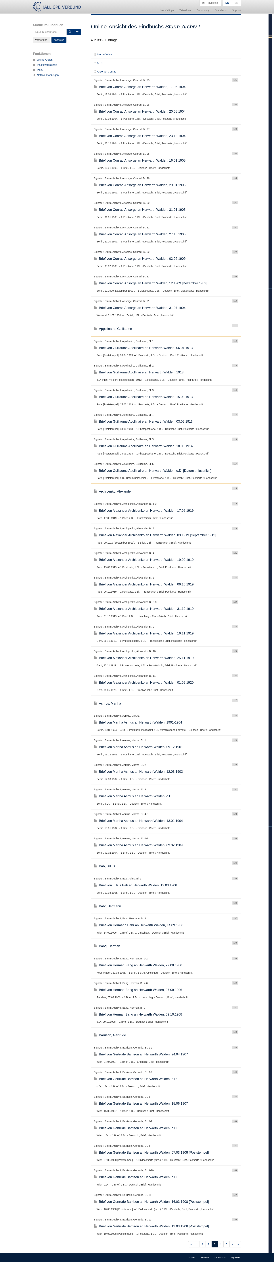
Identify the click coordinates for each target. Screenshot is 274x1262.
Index (38, 69)
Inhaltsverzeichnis (45, 64)
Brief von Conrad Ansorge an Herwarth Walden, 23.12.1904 (140, 136)
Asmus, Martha (107, 703)
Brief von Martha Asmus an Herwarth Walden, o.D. (133, 796)
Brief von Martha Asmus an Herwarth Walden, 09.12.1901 (138, 747)
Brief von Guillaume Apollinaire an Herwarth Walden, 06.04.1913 (143, 348)
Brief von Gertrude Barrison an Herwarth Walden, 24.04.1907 (141, 1054)
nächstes (59, 39)
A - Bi (98, 63)
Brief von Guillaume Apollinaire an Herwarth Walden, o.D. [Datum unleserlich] (152, 471)
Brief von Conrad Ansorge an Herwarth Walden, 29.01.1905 (140, 185)
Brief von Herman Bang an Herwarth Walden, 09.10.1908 (138, 1014)
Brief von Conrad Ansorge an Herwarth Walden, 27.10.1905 (140, 234)
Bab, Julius (104, 866)
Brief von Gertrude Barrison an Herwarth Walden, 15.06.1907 (141, 1103)
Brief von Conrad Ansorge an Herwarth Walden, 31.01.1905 (140, 209)
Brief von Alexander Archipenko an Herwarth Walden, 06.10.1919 (144, 584)
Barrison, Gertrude (110, 1035)
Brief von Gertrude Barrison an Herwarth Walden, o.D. (136, 1079)
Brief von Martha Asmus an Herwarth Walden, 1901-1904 (138, 722)
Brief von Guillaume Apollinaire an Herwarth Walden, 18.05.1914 (143, 446)
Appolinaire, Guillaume (113, 329)
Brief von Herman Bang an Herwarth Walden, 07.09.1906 (138, 990)
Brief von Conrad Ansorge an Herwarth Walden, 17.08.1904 (140, 87)
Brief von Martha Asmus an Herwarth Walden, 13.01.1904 (138, 821)
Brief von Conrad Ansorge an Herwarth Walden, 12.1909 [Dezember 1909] (150, 283)
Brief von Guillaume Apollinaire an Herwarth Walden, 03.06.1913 (143, 421)
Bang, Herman (107, 946)
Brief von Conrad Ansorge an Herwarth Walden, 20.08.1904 (140, 111)
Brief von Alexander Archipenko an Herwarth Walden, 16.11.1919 (144, 633)
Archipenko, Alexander (113, 491)
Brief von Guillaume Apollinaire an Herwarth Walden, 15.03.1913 (143, 397)
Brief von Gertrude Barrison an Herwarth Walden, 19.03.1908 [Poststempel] (151, 1226)
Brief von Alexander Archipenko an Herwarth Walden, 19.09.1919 (144, 560)
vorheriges (41, 39)
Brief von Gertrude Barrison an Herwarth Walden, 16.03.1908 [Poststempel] (151, 1202)
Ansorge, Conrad (105, 71)
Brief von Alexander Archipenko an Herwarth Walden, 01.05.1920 (144, 682)
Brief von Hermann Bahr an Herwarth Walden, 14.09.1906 (138, 925)
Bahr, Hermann (107, 906)
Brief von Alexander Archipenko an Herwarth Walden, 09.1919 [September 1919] (155, 535)
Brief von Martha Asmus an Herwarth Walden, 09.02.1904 (138, 845)
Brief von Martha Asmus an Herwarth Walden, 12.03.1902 (138, 771)
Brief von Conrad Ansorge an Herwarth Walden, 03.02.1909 (140, 258)
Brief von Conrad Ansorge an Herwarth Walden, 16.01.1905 (140, 160)
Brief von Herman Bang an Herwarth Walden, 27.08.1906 (138, 965)
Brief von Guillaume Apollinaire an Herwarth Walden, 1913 (139, 372)
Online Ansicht (43, 59)
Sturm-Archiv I (103, 54)
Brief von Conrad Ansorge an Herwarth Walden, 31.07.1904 (140, 308)
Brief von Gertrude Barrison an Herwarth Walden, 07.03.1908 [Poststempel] (151, 1152)
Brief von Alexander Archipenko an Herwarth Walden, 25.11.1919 (144, 658)
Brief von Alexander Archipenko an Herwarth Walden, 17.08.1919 (144, 510)
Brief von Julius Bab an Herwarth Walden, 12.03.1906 (135, 885)
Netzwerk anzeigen (46, 75)
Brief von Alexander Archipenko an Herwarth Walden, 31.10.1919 (144, 609)
